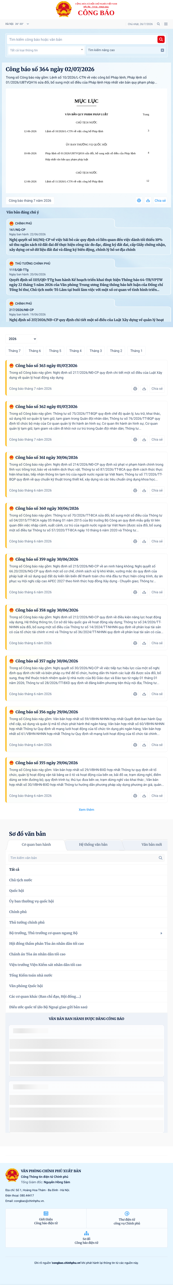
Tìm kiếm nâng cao (126, 50)
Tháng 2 (116, 351)
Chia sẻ (160, 201)
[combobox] (46, 50)
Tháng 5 (55, 351)
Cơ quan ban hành (36, 845)
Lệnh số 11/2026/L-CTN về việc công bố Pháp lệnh (74, 181)
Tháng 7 (14, 351)
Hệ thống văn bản (93, 845)
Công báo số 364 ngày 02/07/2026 (50, 69)
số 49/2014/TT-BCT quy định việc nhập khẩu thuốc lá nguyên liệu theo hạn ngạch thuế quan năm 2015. (84, 1043)
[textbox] (46, 50)
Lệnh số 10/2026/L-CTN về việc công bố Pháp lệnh (74, 131)
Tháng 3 (96, 351)
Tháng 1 (136, 351)
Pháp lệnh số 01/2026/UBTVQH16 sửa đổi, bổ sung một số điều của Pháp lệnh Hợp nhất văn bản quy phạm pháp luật (90, 156)
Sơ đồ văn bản (27, 833)
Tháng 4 (75, 351)
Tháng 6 (35, 351)
